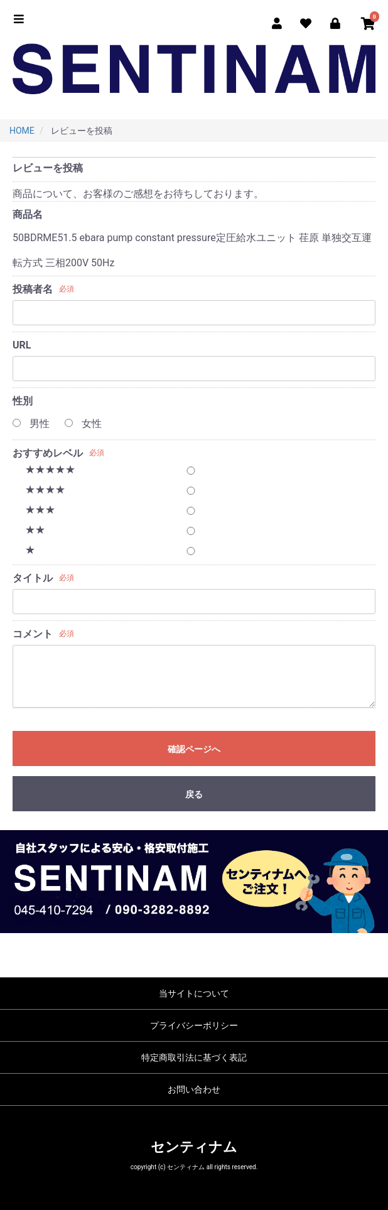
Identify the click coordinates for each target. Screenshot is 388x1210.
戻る (194, 794)
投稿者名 (33, 289)
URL (22, 345)
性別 (23, 401)
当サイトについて (194, 993)
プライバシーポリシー (194, 1025)
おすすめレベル (48, 453)
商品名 (28, 214)
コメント (33, 634)
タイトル (33, 578)
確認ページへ (194, 749)
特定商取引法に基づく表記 (194, 1057)
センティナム (194, 1147)
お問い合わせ (194, 1089)
